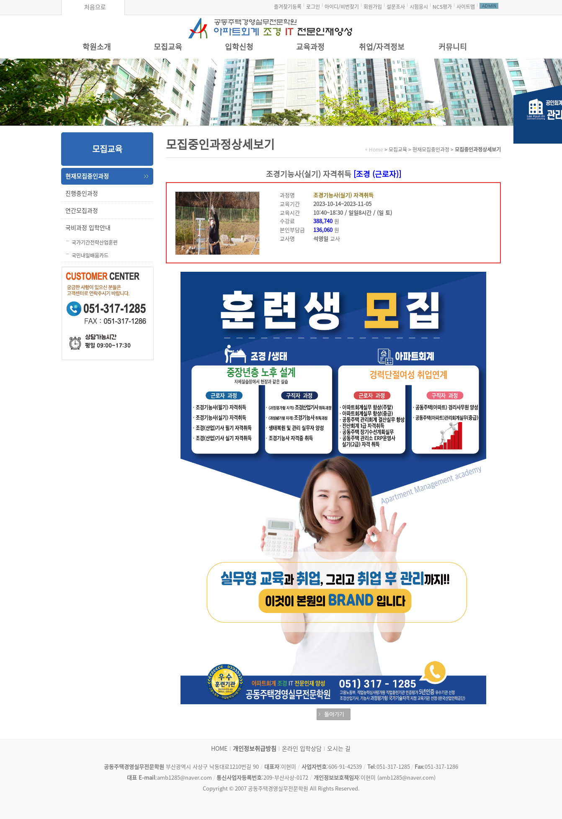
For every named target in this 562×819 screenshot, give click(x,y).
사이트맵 (465, 6)
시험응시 (419, 6)
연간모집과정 (81, 211)
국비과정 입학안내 (88, 228)
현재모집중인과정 (87, 176)
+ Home (374, 149)
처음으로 (95, 7)
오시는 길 (339, 749)
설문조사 (396, 6)
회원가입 (372, 6)
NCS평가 (442, 6)
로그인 (313, 6)
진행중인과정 (81, 193)
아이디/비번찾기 (342, 6)
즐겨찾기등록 (288, 6)
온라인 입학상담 (302, 749)
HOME (219, 749)
